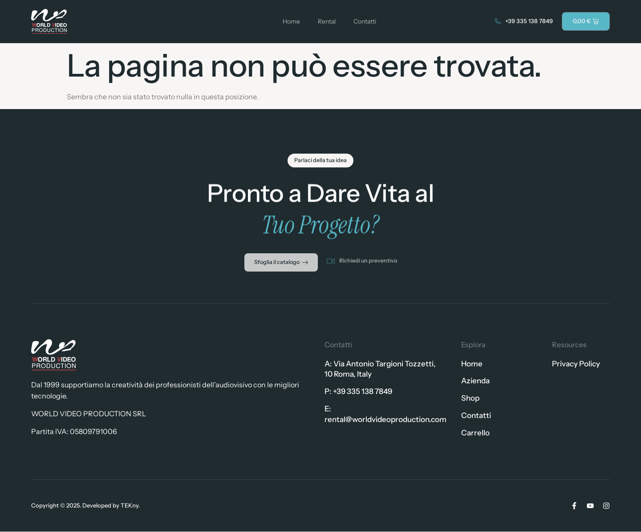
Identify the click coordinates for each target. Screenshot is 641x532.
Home (291, 21)
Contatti (364, 21)
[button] (321, 164)
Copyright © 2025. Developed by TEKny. (85, 505)
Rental (327, 21)
